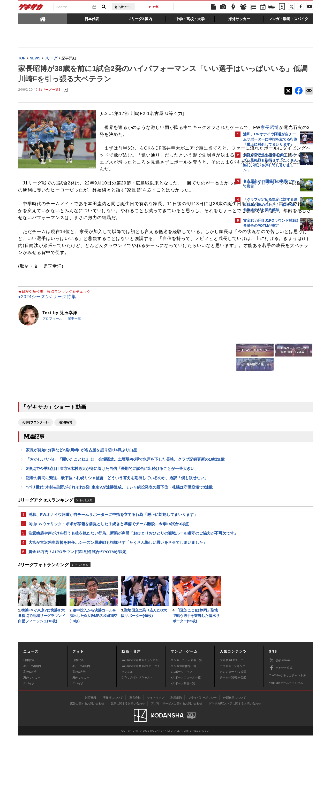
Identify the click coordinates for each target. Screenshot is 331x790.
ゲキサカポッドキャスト (137, 731)
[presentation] (42, 18)
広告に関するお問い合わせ (87, 757)
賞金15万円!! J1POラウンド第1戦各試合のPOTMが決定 (77, 604)
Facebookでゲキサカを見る (264, 322)
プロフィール (52, 353)
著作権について (113, 751)
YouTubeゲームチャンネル (286, 737)
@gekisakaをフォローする (264, 311)
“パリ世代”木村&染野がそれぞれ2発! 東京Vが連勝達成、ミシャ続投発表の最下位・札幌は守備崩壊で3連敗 (119, 531)
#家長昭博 (65, 457)
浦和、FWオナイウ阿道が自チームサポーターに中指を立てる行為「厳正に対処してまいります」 (113, 559)
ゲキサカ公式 (280, 722)
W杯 (165, 6)
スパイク (29, 737)
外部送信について (234, 751)
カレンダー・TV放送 (233, 725)
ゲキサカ (31, 8)
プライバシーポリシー (202, 751)
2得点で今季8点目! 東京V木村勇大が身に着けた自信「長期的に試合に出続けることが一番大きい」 (112, 511)
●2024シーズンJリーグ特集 (47, 332)
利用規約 (176, 751)
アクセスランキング (232, 720)
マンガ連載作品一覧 (183, 720)
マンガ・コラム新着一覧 (186, 714)
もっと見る (85, 544)
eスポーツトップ (181, 725)
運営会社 (135, 751)
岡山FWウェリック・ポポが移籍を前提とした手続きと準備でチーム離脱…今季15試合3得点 (108, 569)
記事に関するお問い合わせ (128, 757)
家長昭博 (148, 135)
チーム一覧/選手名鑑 (233, 731)
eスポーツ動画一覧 (183, 737)
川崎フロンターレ (64, 204)
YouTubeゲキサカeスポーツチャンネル (141, 723)
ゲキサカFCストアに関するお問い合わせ (235, 757)
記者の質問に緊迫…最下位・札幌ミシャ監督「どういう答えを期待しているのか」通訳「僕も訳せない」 (117, 521)
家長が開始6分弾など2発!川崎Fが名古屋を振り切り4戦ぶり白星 (81, 486)
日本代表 (29, 714)
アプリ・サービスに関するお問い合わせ (176, 757)
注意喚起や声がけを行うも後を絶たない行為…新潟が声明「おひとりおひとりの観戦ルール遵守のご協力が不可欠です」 (123, 581)
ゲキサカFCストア (232, 714)
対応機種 (90, 751)
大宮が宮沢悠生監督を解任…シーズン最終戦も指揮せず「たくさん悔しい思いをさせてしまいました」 (117, 594)
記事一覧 (74, 353)
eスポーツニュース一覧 (186, 731)
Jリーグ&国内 (32, 720)
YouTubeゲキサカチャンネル (140, 714)
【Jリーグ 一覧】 (49, 90)
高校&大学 (29, 725)
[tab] (42, 18)
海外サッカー (31, 731)
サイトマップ (155, 751)
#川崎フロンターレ (35, 457)
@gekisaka (279, 715)
